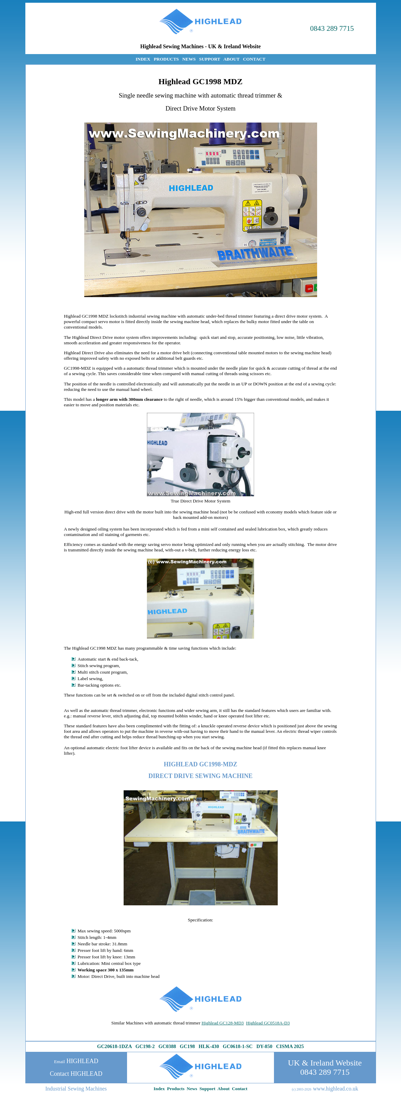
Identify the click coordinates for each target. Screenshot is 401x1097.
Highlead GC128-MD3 (222, 1022)
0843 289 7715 (332, 28)
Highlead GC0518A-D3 (268, 1022)
